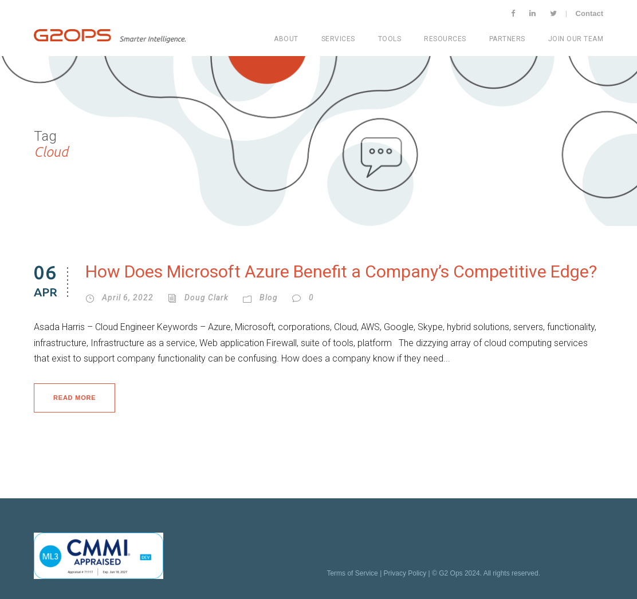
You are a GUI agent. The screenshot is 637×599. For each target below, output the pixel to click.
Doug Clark (206, 297)
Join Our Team (576, 39)
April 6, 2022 (128, 297)
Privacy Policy (405, 573)
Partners (507, 39)
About (286, 39)
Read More (74, 397)
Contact (589, 13)
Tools (390, 39)
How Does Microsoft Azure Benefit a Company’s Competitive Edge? (341, 271)
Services (338, 39)
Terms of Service (352, 573)
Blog (268, 297)
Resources (445, 39)
